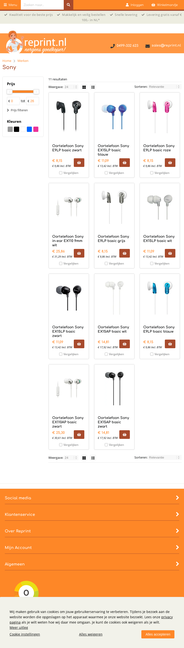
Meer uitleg (19, 627)
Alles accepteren (157, 634)
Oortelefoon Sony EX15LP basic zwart (68, 331)
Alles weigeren (91, 634)
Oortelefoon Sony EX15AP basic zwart (113, 422)
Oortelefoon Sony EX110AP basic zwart (68, 422)
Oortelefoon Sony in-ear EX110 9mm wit (68, 241)
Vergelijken (70, 173)
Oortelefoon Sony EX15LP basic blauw (113, 150)
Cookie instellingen (25, 634)
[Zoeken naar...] (68, 5)
